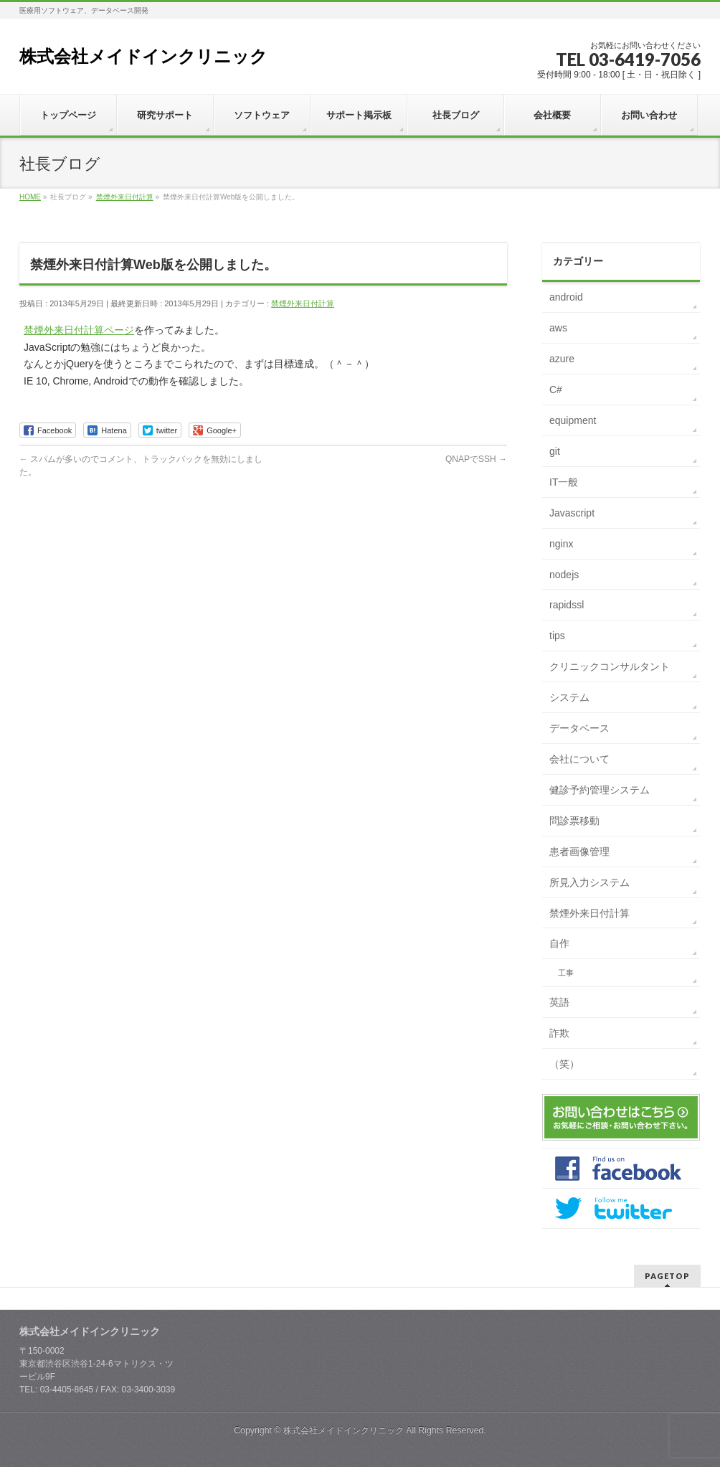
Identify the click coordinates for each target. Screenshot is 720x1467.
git (554, 451)
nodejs (564, 574)
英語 (559, 1002)
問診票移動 (574, 820)
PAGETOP (667, 1275)
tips (557, 635)
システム (569, 697)
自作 (559, 943)
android (566, 297)
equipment (572, 420)
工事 (566, 972)
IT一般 (563, 482)
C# (555, 389)
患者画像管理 (579, 851)
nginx (561, 543)
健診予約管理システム (599, 790)
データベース (579, 728)
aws (558, 328)
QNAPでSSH (476, 459)
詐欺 (559, 1033)
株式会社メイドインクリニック (143, 56)
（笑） (564, 1064)
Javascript (572, 513)
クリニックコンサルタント (609, 666)
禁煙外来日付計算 (302, 303)
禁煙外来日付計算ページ (79, 330)
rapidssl (566, 604)
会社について (579, 759)
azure (561, 358)
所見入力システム (589, 882)
